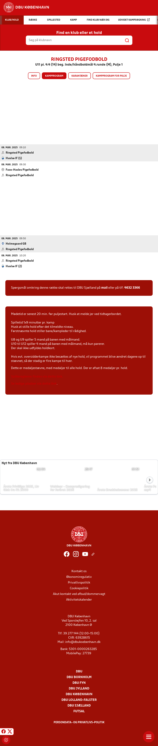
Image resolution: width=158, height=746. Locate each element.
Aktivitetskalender (79, 599)
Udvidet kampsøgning (134, 19)
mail (104, 287)
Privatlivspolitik (79, 582)
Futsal (79, 711)
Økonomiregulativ (79, 576)
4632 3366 (132, 287)
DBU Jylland (79, 688)
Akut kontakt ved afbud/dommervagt (79, 593)
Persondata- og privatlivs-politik (79, 722)
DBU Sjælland (79, 705)
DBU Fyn (79, 682)
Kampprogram (54, 76)
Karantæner (79, 76)
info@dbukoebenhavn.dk (82, 641)
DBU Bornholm (79, 677)
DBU (79, 671)
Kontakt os (79, 571)
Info (34, 76)
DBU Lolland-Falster (79, 699)
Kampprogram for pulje (111, 76)
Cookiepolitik (79, 588)
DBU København (79, 694)
